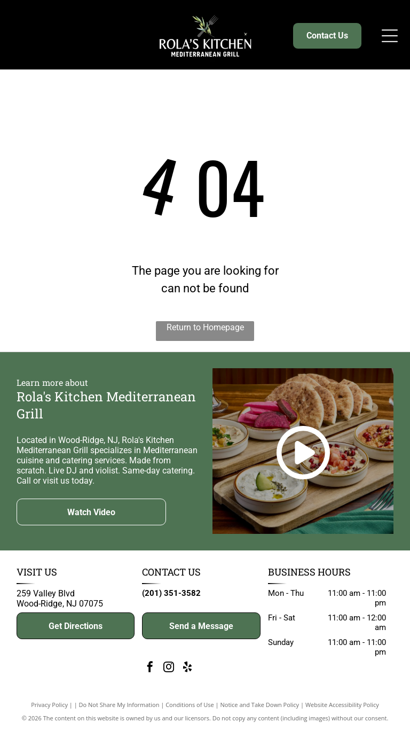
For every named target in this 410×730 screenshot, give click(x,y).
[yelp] (187, 668)
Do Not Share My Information (119, 705)
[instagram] (169, 668)
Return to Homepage (205, 327)
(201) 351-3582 (171, 593)
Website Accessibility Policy (342, 705)
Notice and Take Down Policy (259, 705)
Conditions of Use (189, 705)
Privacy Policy (49, 705)
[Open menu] (390, 36)
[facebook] (150, 668)
